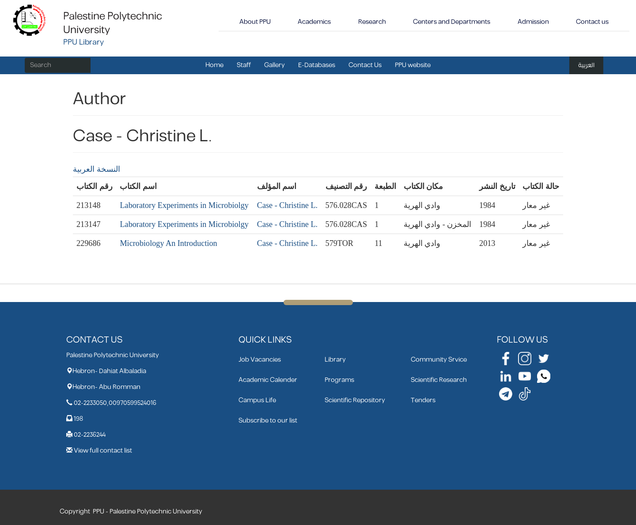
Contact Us (365, 65)
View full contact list (103, 451)
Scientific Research (439, 380)
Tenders (423, 400)
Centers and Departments (451, 22)
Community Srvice (439, 360)
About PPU (255, 22)
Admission (533, 22)
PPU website (413, 65)
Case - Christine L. (287, 205)
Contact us (592, 22)
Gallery (274, 65)
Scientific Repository (355, 400)
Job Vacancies (259, 360)
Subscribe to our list (267, 420)
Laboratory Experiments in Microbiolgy (184, 205)
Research (372, 22)
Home (214, 65)
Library (335, 360)
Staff (244, 65)
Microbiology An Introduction (168, 243)
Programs (339, 380)
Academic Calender (267, 380)
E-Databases (316, 65)
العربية (586, 65)
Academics (314, 22)
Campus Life (257, 400)
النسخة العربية (96, 169)
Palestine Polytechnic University (112, 23)
